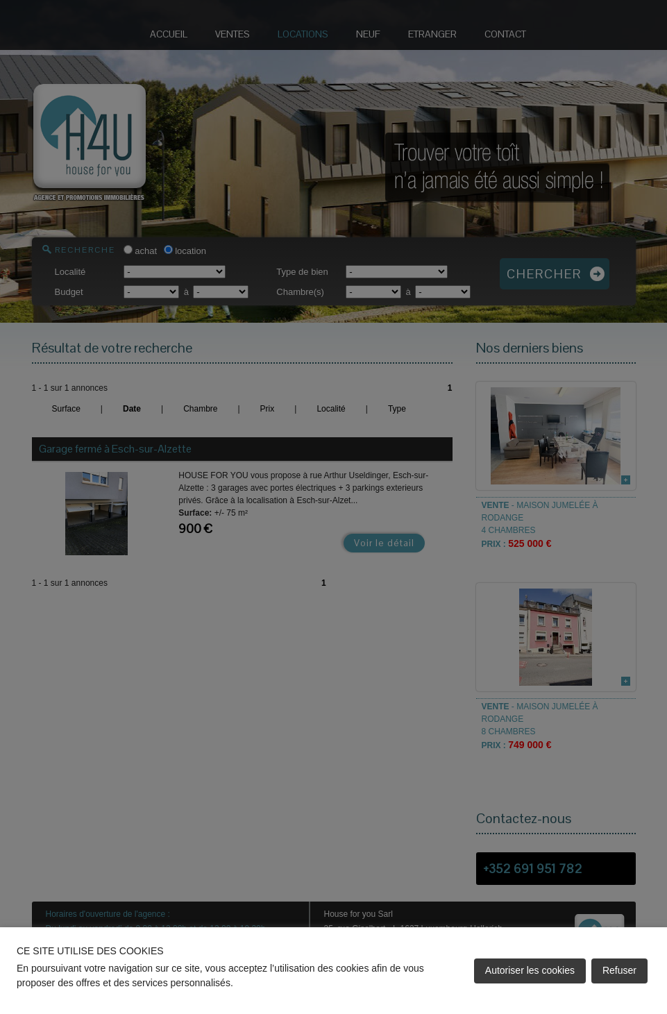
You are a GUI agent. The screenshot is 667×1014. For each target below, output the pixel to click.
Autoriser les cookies (530, 970)
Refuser (619, 970)
